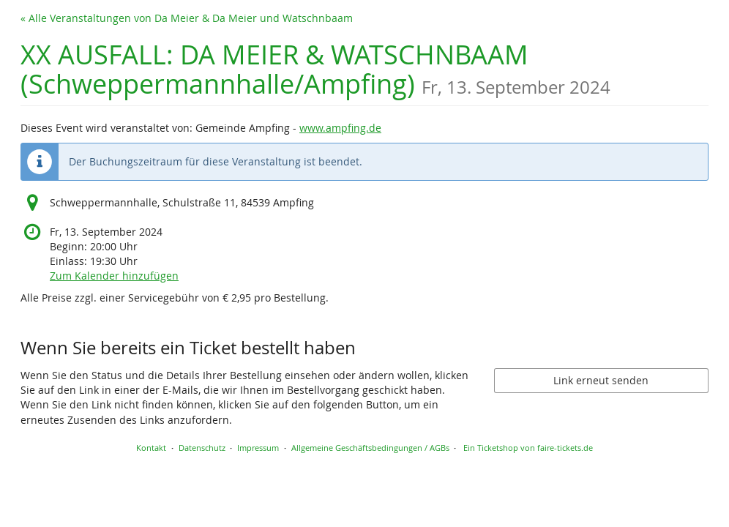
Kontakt (151, 447)
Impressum (258, 447)
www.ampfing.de (340, 128)
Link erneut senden (600, 380)
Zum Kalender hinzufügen (114, 276)
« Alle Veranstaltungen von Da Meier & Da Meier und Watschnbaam (186, 18)
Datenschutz (202, 447)
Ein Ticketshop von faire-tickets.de (528, 447)
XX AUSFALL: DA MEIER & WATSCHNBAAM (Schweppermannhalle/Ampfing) (315, 69)
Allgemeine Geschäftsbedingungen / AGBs (370, 447)
